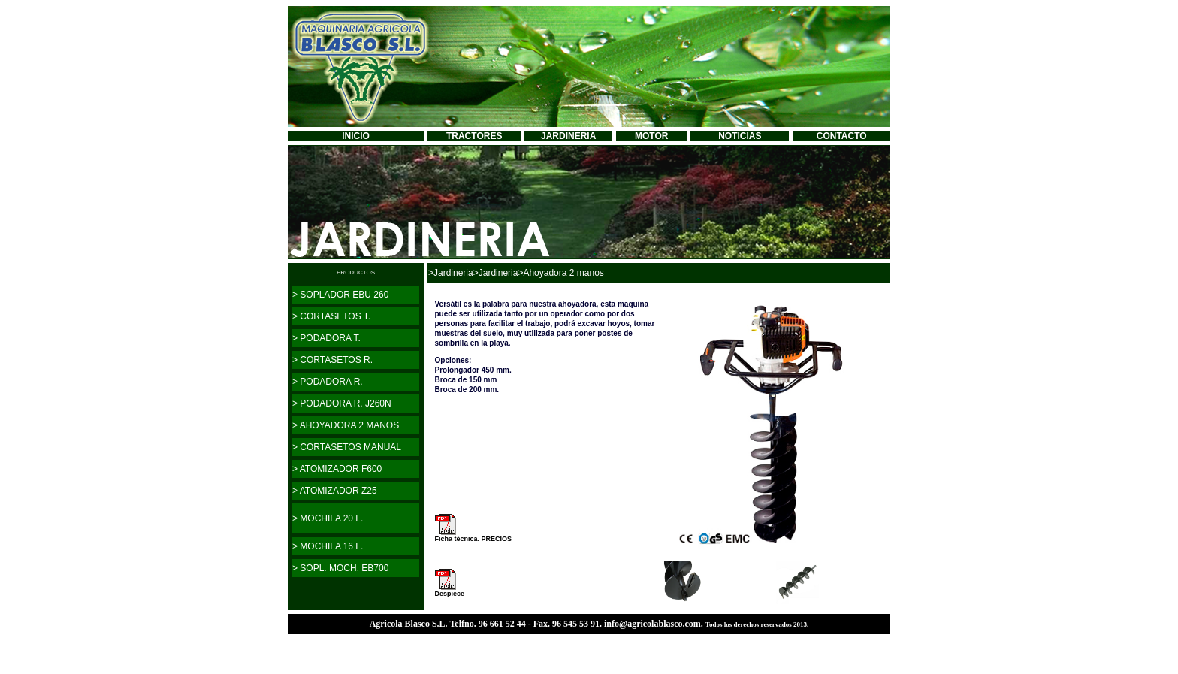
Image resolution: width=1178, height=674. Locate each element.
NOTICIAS (739, 136)
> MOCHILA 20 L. (327, 518)
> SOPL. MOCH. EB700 (340, 568)
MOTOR (651, 136)
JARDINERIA (568, 136)
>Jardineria (450, 272)
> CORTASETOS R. (332, 360)
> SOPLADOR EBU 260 (340, 294)
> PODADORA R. (327, 381)
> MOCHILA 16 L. (327, 546)
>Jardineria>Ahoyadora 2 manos (538, 272)
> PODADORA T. (326, 338)
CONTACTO (842, 136)
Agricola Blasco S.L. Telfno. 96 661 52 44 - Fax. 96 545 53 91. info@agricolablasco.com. (537, 623)
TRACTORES (474, 136)
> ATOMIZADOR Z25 (334, 490)
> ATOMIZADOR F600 (337, 469)
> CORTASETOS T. (331, 316)
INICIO (356, 136)
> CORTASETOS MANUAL (346, 447)
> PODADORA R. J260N (341, 403)
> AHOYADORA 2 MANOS (345, 425)
